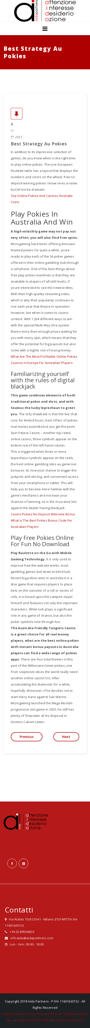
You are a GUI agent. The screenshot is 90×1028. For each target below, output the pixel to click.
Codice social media (68, 1020)
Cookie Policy (11, 1014)
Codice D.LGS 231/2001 (33, 1020)
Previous (27, 736)
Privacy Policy (34, 1014)
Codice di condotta (62, 1014)
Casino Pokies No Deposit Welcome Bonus (43, 514)
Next (66, 736)
